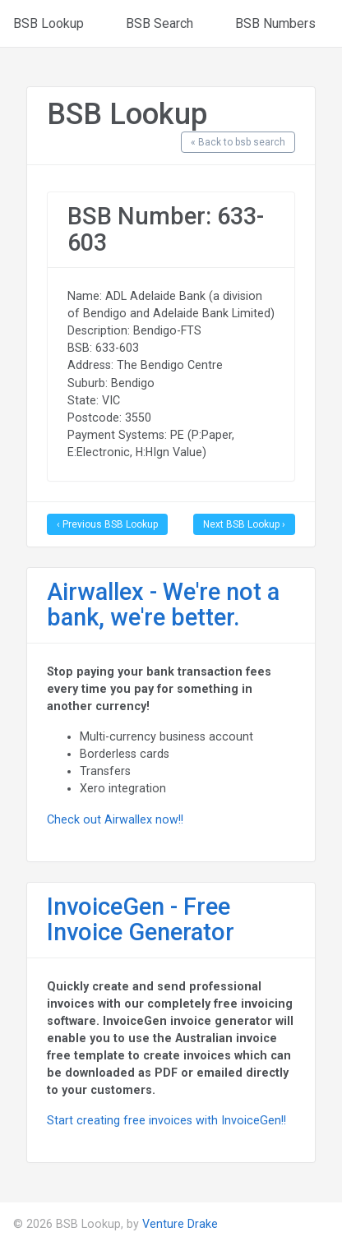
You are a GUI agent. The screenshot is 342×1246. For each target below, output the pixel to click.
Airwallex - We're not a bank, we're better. (163, 605)
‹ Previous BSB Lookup (107, 524)
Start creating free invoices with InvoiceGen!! (166, 1120)
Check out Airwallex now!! (115, 819)
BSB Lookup (48, 23)
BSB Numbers (275, 23)
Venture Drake (180, 1223)
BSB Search (159, 23)
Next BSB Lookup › (244, 524)
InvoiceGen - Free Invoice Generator (140, 920)
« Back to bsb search (238, 142)
